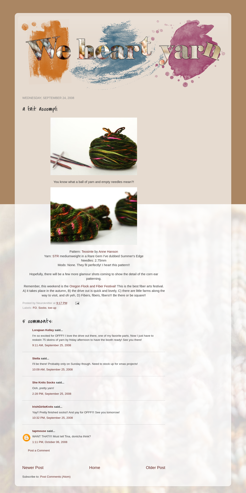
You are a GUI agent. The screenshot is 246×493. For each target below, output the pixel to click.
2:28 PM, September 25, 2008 (51, 393)
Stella (36, 358)
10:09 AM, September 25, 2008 (52, 369)
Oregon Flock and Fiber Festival (92, 286)
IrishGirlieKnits (42, 406)
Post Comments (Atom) (55, 476)
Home (94, 467)
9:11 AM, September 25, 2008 (51, 345)
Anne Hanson (108, 251)
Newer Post (33, 467)
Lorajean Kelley (43, 330)
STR (55, 256)
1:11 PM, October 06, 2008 (49, 442)
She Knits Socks (43, 382)
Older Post (155, 467)
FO (35, 307)
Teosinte (88, 251)
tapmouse (39, 431)
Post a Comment (39, 450)
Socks (43, 307)
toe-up (52, 307)
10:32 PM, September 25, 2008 (52, 417)
